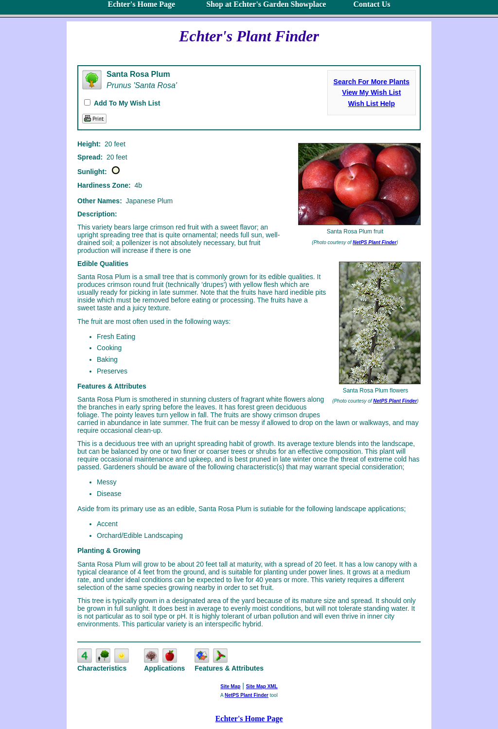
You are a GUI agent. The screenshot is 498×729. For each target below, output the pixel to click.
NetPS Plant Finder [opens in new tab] (246, 695)
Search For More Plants (371, 82)
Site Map (230, 686)
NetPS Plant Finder (374, 242)
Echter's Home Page (249, 718)
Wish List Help (371, 103)
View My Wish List (371, 92)
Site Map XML (262, 686)
